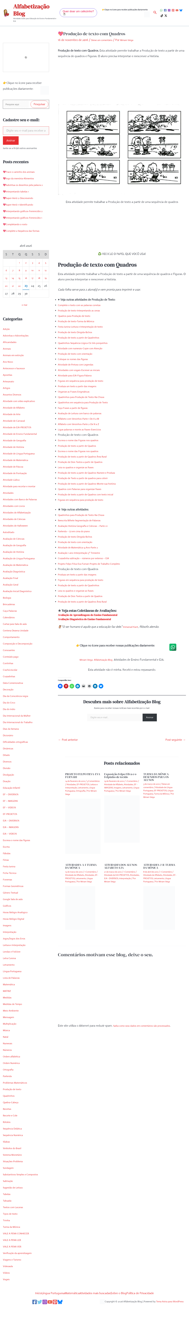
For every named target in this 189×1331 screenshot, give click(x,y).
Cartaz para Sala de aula (18, 642)
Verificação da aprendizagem (21, 1271)
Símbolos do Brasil (14, 1166)
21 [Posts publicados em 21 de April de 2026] (13, 304)
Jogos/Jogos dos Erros (16, 957)
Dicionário (9, 754)
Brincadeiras (10, 623)
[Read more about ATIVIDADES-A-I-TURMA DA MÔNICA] (80, 907)
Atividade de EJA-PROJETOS (20, 446)
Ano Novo (9, 380)
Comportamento (13, 655)
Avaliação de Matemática (18, 583)
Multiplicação (11, 1042)
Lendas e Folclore (13, 970)
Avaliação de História (16, 570)
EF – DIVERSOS (12, 813)
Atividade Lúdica (13, 498)
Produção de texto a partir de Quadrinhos (83, 337)
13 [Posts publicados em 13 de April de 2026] (6, 296)
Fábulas (7, 872)
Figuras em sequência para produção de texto (86, 380)
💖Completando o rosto (18, 243)
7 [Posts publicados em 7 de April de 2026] (13, 289)
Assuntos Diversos (14, 413)
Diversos (8, 780)
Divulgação (10, 793)
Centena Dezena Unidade (18, 649)
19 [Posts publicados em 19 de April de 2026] (45, 296)
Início (22, 1311)
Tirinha (7, 1239)
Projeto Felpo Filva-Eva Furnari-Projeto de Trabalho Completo (96, 563)
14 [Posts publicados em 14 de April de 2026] (12, 296)
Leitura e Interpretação (17, 963)
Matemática (10, 1003)
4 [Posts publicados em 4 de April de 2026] (39, 281)
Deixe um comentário (104, 40)
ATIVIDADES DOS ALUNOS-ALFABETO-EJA (121, 865)
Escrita (7, 865)
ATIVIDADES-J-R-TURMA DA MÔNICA (159, 865)
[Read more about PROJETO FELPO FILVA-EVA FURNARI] (83, 826)
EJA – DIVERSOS (13, 839)
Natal (6, 1055)
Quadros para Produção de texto (78, 315)
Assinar (10, 141)
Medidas (8, 1016)
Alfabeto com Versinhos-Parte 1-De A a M (83, 418)
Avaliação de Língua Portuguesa (22, 577)
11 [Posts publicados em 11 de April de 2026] (39, 289)
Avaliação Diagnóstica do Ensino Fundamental (93, 618)
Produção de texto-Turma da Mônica (80, 321)
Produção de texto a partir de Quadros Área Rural (88, 456)
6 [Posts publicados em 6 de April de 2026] (6, 289)
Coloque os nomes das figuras (76, 359)
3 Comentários (93, 780)
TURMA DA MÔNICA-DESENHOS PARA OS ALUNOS (156, 777)
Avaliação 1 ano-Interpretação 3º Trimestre (84, 552)
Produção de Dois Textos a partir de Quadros (85, 461)
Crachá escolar (12, 688)
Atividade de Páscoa (15, 485)
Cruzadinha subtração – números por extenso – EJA (90, 558)
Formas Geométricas (16, 904)
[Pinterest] (173, 10)
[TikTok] (161, 15)
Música (7, 1048)
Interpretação (11, 950)
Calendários (10, 636)
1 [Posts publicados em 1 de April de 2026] (19, 281)
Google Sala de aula (15, 917)
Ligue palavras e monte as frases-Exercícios (84, 429)
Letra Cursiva (11, 976)
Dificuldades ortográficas (18, 760)
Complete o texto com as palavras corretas (84, 304)
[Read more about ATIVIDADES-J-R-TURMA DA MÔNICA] (159, 907)
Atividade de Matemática (18, 478)
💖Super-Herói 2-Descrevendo (22, 205)
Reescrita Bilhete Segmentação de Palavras (84, 520)
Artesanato (9, 400)
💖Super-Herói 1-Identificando (22, 211)
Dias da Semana (13, 747)
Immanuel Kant (132, 626)
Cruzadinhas (10, 695)
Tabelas (7, 1212)
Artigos (7, 406)
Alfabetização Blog (31, 10)
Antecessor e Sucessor (16, 387)
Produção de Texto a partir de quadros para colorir (89, 478)
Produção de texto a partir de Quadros (81, 445)
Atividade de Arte (13, 432)
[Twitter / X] (165, 15)
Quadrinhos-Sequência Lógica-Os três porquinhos (88, 342)
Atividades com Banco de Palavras (24, 518)
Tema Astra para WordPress (170, 1320)
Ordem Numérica (13, 1081)
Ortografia (9, 1088)
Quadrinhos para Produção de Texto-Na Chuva (87, 396)
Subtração (9, 1199)
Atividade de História (15, 465)
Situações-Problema (15, 1180)
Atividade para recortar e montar (23, 505)
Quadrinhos (10, 1114)
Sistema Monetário (14, 1173)
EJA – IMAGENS (13, 845)
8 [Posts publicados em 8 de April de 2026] (19, 289)
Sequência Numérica (15, 1153)
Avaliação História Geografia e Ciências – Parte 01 (88, 525)
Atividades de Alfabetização (20, 531)
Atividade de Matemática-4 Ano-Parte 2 (82, 547)
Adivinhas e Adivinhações (18, 354)
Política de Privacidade (155, 1311)
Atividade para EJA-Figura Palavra (79, 375)
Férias (6, 878)
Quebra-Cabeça (12, 1121)
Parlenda (8, 1094)
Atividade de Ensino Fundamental (23, 452)
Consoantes (10, 668)
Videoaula (9, 1284)
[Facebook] (165, 10)
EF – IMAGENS (12, 819)
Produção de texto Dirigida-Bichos (79, 332)
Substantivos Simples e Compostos (24, 1193)
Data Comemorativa (15, 701)
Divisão (7, 786)
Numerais (9, 1062)
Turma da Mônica (13, 1245)
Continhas (9, 681)
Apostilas (8, 393)
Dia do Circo (10, 721)
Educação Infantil (13, 806)
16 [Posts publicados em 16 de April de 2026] (26, 296)
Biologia (8, 616)
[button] (78, 12)
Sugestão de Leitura (15, 1206)
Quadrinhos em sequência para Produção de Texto (89, 402)
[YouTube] (177, 10)
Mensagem (10, 1035)
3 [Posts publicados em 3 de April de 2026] (32, 281)
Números (8, 1068)
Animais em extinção (15, 373)
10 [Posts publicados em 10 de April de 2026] (32, 289)
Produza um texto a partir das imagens (82, 386)
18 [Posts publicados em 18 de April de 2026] (39, 296)
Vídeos (7, 1291)
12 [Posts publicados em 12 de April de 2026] (45, 289)
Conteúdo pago (12, 675)
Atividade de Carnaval (16, 439)
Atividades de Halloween (18, 544)
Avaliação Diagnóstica (16, 590)
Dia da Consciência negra (18, 714)
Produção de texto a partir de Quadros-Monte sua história (93, 483)
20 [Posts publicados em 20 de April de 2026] (6, 304)
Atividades (9, 511)
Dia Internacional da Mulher (20, 734)
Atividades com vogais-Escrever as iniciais (83, 369)
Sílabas (7, 1160)
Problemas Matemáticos (18, 1101)
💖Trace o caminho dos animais (22, 173)
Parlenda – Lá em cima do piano (77, 531)
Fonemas (8, 898)
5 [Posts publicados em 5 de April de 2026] (45, 281)
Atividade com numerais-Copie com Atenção (85, 348)
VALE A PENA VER (14, 1265)
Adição (7, 347)
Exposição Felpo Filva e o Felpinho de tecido (120, 775)
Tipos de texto (12, 1232)
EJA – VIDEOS (11, 852)
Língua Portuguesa (14, 990)
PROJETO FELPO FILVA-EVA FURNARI (82, 775)
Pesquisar (39, 105)
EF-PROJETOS (12, 832)
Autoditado (10, 550)
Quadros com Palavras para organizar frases (85, 488)
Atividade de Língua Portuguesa (22, 472)
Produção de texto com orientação (79, 353)
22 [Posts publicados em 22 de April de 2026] (19, 304)
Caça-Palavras (11, 629)
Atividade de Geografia (17, 459)
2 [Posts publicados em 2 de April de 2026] (26, 281)
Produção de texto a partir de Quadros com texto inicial (92, 494)
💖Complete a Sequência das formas (25, 249)
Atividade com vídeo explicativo (22, 419)
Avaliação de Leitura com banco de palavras (85, 413)
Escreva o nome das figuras (20, 858)
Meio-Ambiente (12, 1029)
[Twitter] (37, 1320)
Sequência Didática (14, 1147)
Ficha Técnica (11, 891)
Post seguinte (175, 739)
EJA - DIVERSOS (111, 878)
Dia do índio (10, 727)
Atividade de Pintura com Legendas (79, 364)
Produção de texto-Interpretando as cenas (84, 310)
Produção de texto (14, 1107)
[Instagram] (169, 10)
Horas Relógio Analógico (18, 931)
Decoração (9, 708)
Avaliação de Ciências (16, 557)
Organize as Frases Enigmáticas (77, 391)
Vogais (7, 1298)
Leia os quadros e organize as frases (80, 467)
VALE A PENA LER (14, 1258)
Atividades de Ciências (16, 537)
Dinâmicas (9, 767)
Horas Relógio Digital (16, 937)
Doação (7, 799)
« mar (24, 323)
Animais (8, 367)
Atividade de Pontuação (17, 491)
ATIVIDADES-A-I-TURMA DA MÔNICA (81, 865)
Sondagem (9, 1186)
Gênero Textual (12, 911)
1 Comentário (131, 780)
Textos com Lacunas (15, 1225)
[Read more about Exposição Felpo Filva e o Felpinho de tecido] (122, 818)
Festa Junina (10, 885)
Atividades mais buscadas (97, 1311)
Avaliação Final (12, 596)
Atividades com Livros (16, 524)
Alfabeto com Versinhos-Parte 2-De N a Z (83, 424)
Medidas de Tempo (14, 1022)
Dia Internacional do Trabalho (21, 740)
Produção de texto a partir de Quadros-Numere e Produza (94, 472)
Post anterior (68, 739)
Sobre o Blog (127, 1311)
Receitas (8, 1127)
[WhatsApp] (161, 10)
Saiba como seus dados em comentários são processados (148, 1025)
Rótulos (7, 1140)
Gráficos (8, 924)
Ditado (7, 773)
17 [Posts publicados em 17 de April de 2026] (32, 296)
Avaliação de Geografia (17, 564)
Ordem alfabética (13, 1075)
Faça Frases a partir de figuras (76, 407)
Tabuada (8, 1219)
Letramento (10, 983)
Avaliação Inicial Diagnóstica (20, 609)
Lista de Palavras (13, 996)
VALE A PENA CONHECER (19, 1252)
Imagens (8, 944)
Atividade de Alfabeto (16, 426)
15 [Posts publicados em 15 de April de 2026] (19, 296)
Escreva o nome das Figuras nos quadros (83, 440)
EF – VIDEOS (11, 826)
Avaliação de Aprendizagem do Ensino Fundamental (98, 614)
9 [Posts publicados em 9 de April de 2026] (26, 289)
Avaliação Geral (12, 603)
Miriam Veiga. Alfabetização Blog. (96, 659)
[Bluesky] (181, 10)
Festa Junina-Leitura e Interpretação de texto (86, 326)
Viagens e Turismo (14, 1278)
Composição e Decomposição (21, 662)
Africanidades (11, 360)
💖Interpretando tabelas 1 (19, 198)
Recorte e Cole (12, 1134)
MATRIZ (8, 1009)
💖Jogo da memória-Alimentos (22, 179)
